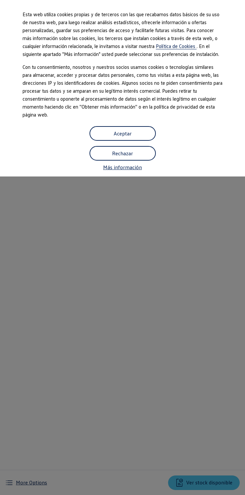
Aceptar (123, 133)
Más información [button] (122, 167)
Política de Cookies (176, 46)
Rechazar (122, 153)
